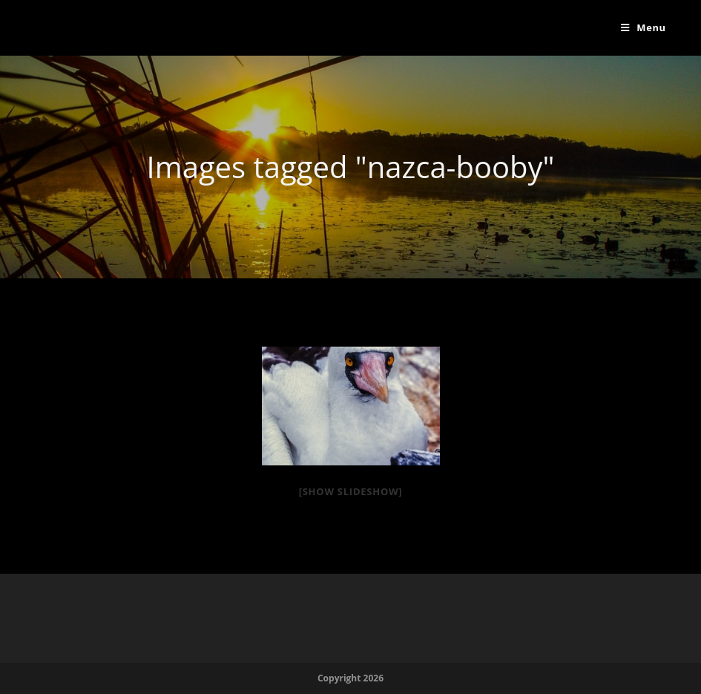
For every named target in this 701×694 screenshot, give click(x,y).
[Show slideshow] (351, 491)
